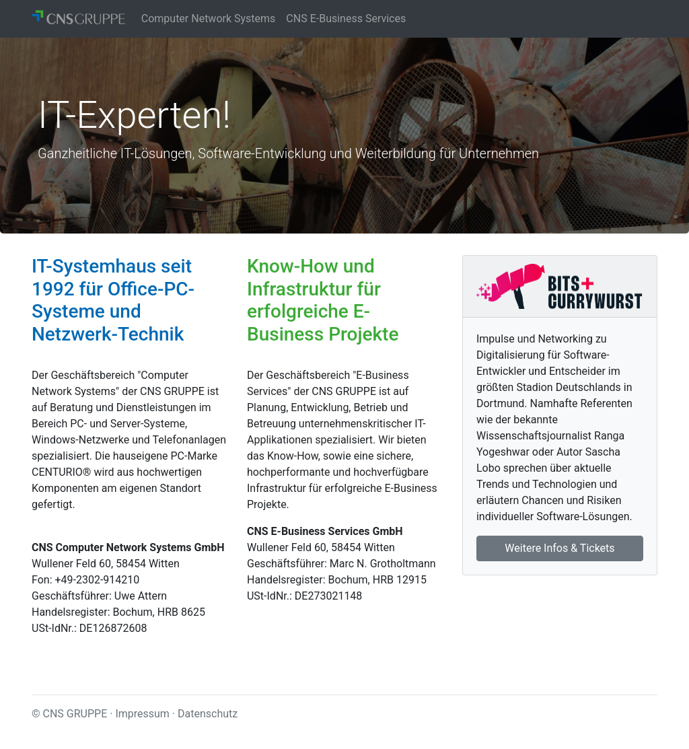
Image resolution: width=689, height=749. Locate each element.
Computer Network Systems (208, 18)
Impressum (142, 713)
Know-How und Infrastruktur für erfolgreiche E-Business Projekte (322, 300)
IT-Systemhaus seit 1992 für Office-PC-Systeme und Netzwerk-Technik (113, 300)
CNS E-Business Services (346, 18)
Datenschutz (208, 713)
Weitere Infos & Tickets (559, 548)
